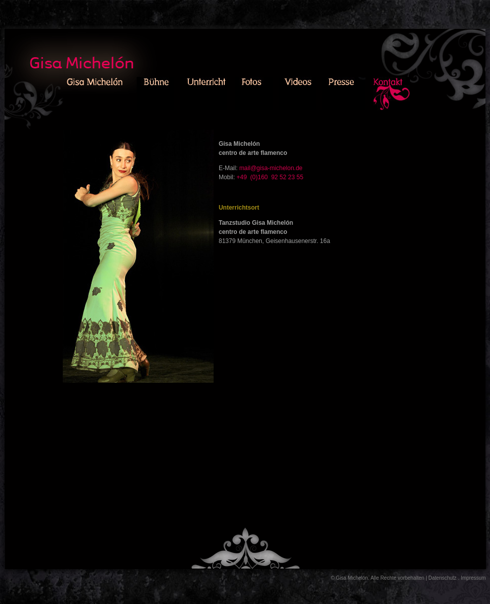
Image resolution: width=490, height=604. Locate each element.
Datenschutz (442, 578)
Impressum (473, 578)
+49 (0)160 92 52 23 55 (269, 177)
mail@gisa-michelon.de (271, 168)
